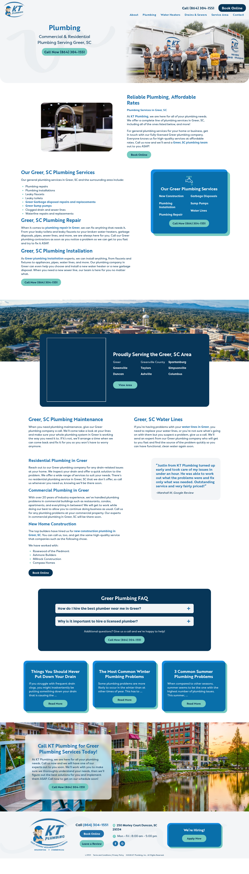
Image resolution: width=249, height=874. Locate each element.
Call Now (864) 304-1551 (65, 53)
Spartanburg (178, 367)
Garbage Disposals (204, 196)
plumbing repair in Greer (62, 228)
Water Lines (199, 211)
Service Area (219, 15)
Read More (55, 710)
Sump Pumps (200, 203)
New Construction (171, 196)
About (133, 15)
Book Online (232, 8)
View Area (125, 390)
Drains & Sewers (196, 15)
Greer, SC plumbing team (190, 142)
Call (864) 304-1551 (198, 8)
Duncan (118, 379)
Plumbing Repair (170, 215)
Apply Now (199, 854)
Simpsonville (178, 373)
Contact (238, 15)
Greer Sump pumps (38, 206)
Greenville (120, 373)
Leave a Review (95, 859)
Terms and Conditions (102, 871)
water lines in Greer (195, 432)
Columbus (176, 379)
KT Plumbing (139, 116)
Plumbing (149, 15)
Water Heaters (170, 15)
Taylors (146, 373)
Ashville (146, 379)
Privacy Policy (118, 871)
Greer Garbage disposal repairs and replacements (60, 202)
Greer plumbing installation (44, 258)
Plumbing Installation (167, 205)
